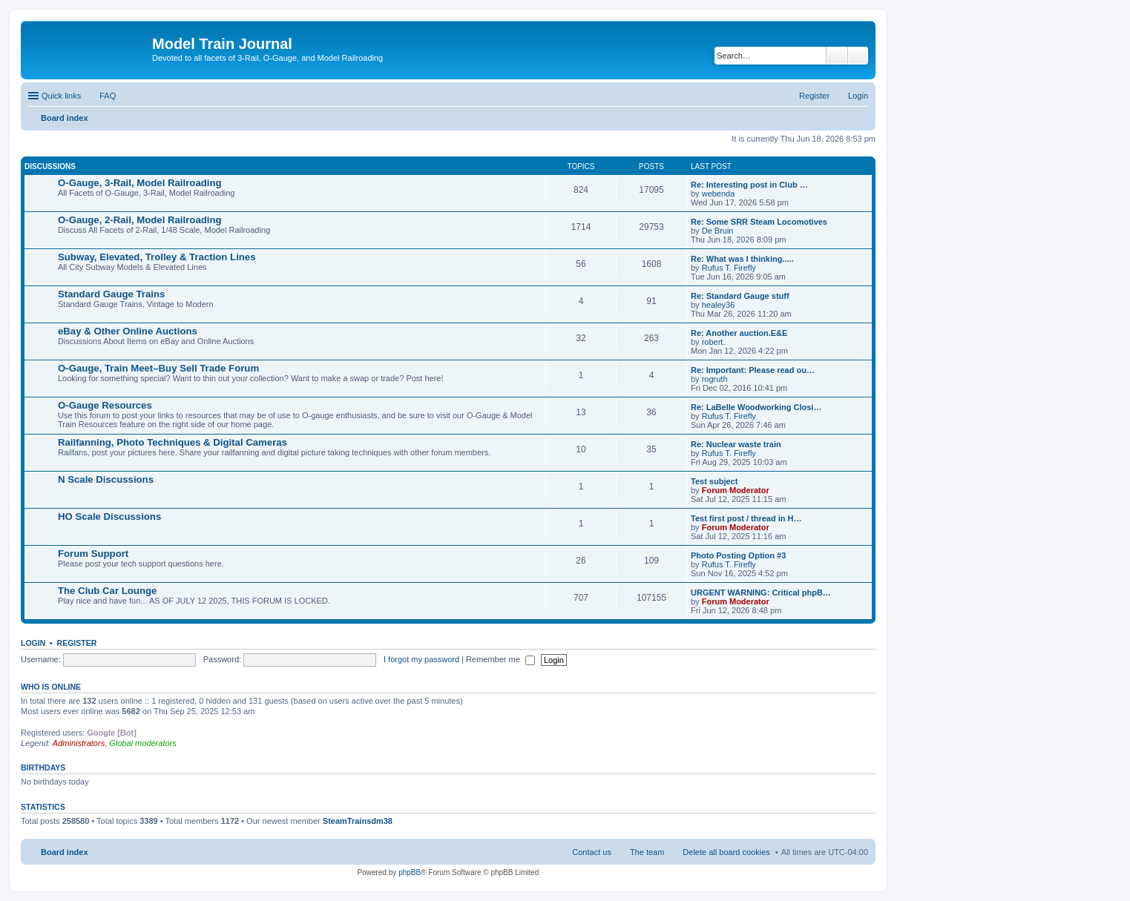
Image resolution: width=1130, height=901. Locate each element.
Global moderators (143, 743)
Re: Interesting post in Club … (749, 184)
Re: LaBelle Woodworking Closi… (756, 407)
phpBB (409, 872)
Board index (64, 852)
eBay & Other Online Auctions (127, 331)
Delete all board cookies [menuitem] (726, 852)
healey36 (718, 304)
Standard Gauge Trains (111, 294)
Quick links (61, 95)
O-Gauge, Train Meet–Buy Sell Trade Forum (158, 368)
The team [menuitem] (647, 852)
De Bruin (718, 230)
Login (33, 642)
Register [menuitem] (814, 95)
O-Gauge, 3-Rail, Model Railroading (140, 182)
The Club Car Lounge (107, 590)
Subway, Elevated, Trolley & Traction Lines (157, 257)
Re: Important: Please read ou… (753, 370)
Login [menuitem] (858, 95)
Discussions (50, 166)
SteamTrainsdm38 (357, 820)
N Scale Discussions (106, 479)
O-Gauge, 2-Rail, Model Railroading (140, 219)
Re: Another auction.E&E (739, 333)
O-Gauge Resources (105, 405)
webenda (718, 193)
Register (77, 642)
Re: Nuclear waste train (736, 444)
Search (837, 56)
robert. (714, 341)
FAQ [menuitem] (107, 95)
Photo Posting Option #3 (738, 555)
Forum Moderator (735, 490)
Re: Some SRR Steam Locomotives (759, 221)
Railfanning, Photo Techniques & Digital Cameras (172, 442)
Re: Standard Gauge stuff (740, 295)
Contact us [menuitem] (591, 852)
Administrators (79, 743)
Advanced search (858, 56)
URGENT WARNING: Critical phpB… (761, 592)
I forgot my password (421, 659)
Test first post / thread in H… (746, 518)
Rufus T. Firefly (729, 267)
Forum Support (93, 553)
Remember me (500, 659)
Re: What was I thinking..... (742, 258)
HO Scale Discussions (109, 516)
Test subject (714, 481)
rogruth (715, 378)
